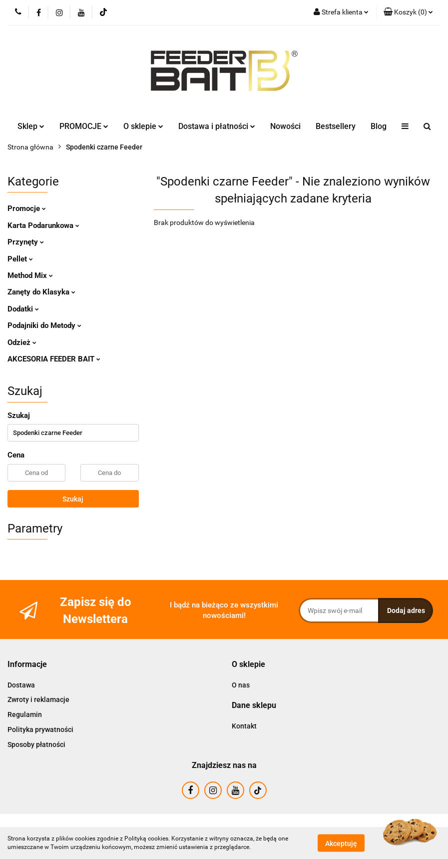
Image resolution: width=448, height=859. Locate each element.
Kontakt (244, 726)
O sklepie (143, 126)
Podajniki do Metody (44, 325)
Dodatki (23, 309)
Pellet (20, 259)
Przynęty (25, 242)
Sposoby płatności (36, 744)
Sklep (30, 126)
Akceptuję (341, 843)
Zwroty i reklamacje (38, 700)
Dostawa (21, 685)
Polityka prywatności (40, 730)
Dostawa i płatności (216, 126)
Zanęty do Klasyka (41, 292)
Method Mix (30, 275)
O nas (241, 685)
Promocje (26, 208)
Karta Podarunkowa (43, 225)
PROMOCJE (83, 126)
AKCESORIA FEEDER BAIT (53, 359)
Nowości (285, 126)
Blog (379, 126)
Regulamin (24, 714)
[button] (408, 12)
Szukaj (72, 499)
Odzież (21, 342)
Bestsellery (336, 126)
